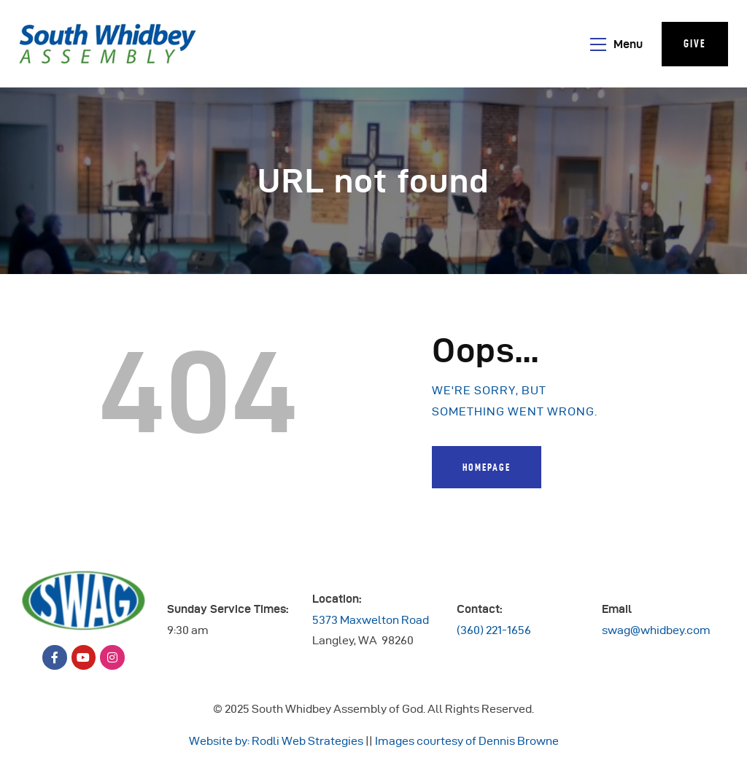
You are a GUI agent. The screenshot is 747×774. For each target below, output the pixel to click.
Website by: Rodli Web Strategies (276, 741)
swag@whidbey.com (656, 630)
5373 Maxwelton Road (370, 620)
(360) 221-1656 (494, 630)
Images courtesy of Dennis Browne (467, 741)
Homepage (486, 467)
